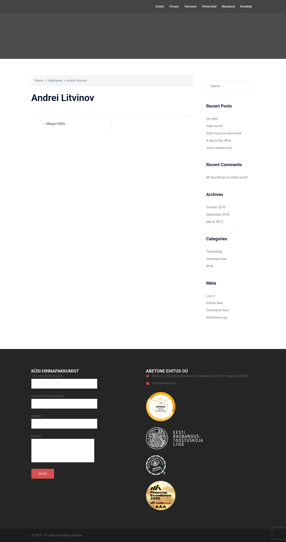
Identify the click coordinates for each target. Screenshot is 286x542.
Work (209, 266)
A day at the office (218, 140)
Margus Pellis (55, 124)
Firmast (174, 6)
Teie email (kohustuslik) (64, 399)
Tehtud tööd (209, 6)
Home (39, 80)
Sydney (77, 535)
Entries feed (214, 303)
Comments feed (217, 310)
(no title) (212, 119)
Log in (210, 296)
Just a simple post (219, 148)
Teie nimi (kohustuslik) (64, 379)
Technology (214, 251)
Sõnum (62, 448)
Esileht (160, 6)
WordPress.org (216, 317)
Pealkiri (64, 419)
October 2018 (215, 207)
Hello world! (214, 126)
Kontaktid (246, 6)
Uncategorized (216, 259)
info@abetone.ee (164, 383)
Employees (55, 80)
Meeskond (228, 6)
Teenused (190, 6)
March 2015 (214, 222)
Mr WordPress (216, 177)
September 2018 (217, 214)
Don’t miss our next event (223, 133)
